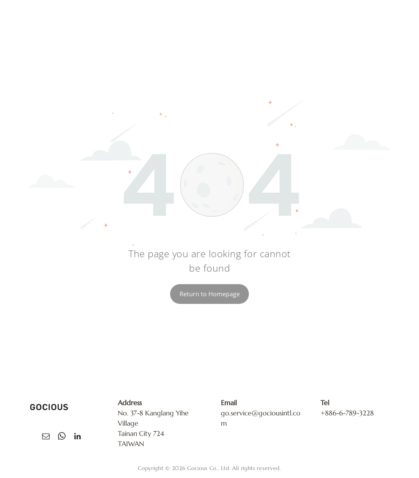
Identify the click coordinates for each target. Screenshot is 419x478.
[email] (46, 437)
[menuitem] (205, 23)
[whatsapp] (61, 437)
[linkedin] (77, 437)
